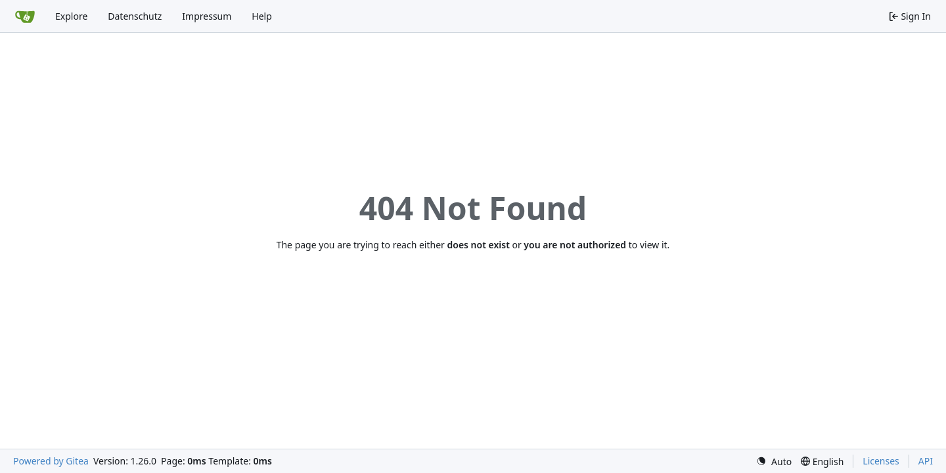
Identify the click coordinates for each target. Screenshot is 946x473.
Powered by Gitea (51, 461)
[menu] (774, 461)
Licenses (881, 461)
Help (262, 16)
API (925, 461)
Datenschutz (135, 16)
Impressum (206, 16)
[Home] (25, 16)
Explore (71, 16)
